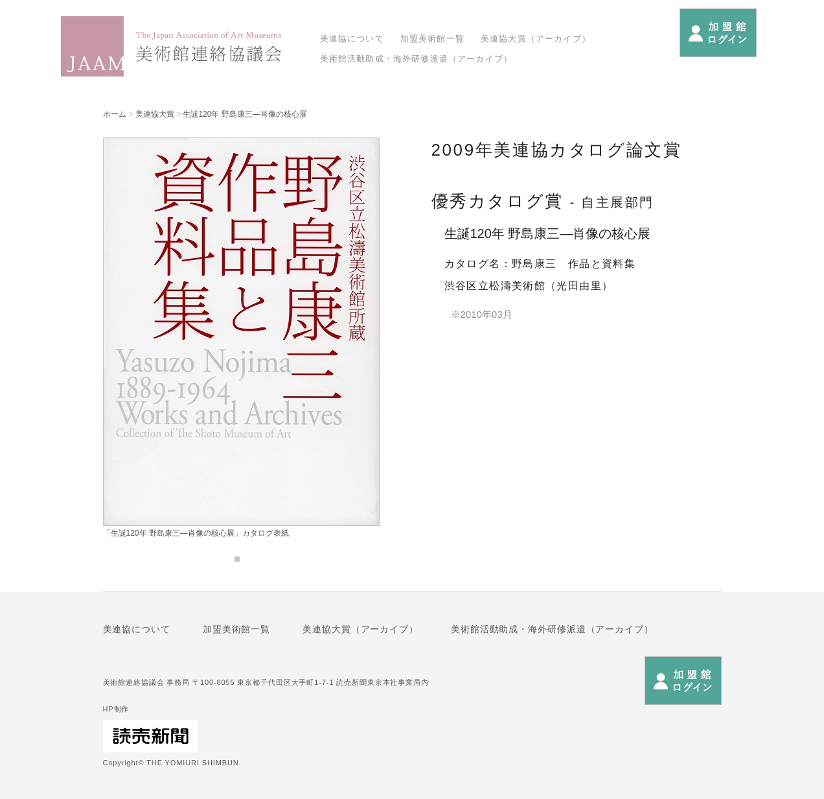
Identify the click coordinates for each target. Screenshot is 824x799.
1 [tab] (237, 559)
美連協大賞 (154, 114)
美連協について (352, 38)
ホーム (114, 114)
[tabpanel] (241, 337)
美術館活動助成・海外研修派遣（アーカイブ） (416, 59)
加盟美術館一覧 (432, 38)
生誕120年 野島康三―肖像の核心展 (244, 114)
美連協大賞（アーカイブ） (536, 38)
